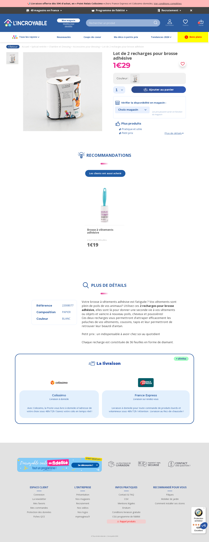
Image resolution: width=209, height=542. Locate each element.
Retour (13, 46)
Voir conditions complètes (168, 3)
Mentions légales (126, 503)
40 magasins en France (46, 10)
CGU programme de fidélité (126, 516)
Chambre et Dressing (60, 46)
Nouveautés (64, 37)
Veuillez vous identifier (68, 24)
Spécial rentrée (39, 46)
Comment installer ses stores (170, 503)
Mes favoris (39, 503)
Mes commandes (39, 507)
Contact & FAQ (126, 494)
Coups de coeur (92, 37)
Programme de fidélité (111, 10)
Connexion (39, 494)
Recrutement (171, 10)
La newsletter (39, 499)
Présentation (82, 494)
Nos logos (82, 512)
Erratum (126, 507)
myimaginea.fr (82, 516)
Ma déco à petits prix (126, 37)
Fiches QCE (39, 516)
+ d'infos (181, 358)
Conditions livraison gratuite (126, 512)
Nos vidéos (82, 507)
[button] (204, 525)
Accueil (25, 46)
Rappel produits (126, 521)
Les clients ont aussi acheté (105, 173)
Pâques (170, 494)
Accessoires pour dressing (86, 46)
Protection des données (39, 512)
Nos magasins (82, 499)
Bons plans (193, 37)
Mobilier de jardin (170, 499)
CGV (126, 499)
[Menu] (204, 509)
